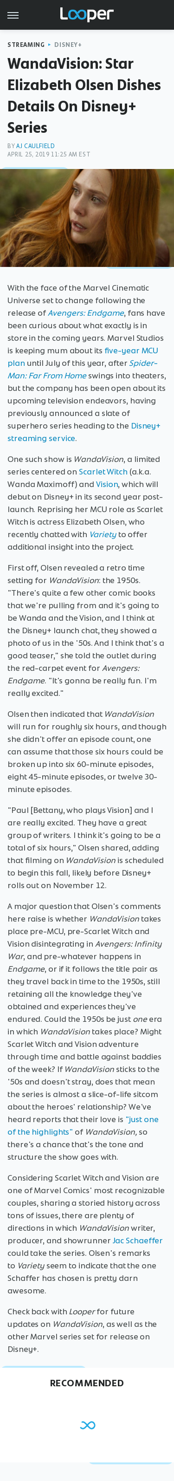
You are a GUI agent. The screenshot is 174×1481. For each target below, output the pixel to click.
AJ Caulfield (35, 146)
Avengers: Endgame (86, 312)
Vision (107, 484)
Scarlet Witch (103, 471)
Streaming (26, 45)
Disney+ (68, 45)
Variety (102, 534)
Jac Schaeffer (138, 1240)
